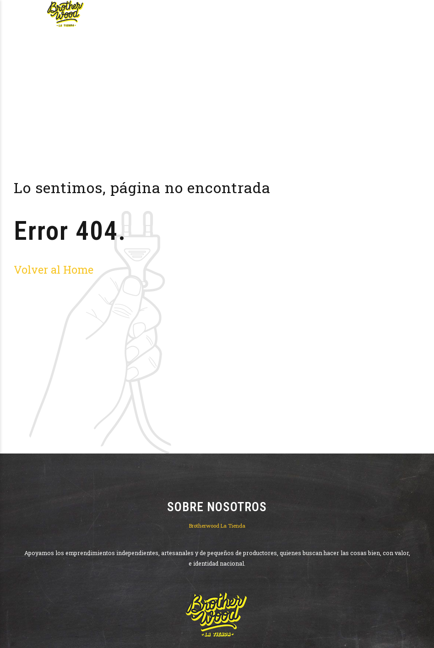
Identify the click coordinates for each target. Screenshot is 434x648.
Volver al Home (53, 269)
